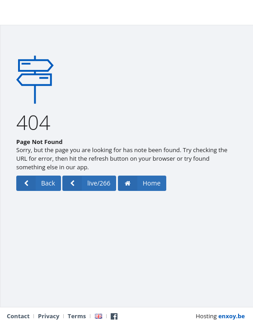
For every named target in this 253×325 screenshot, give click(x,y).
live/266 (86, 183)
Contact (18, 316)
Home (139, 183)
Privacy (48, 316)
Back (36, 183)
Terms (77, 316)
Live (17, 11)
